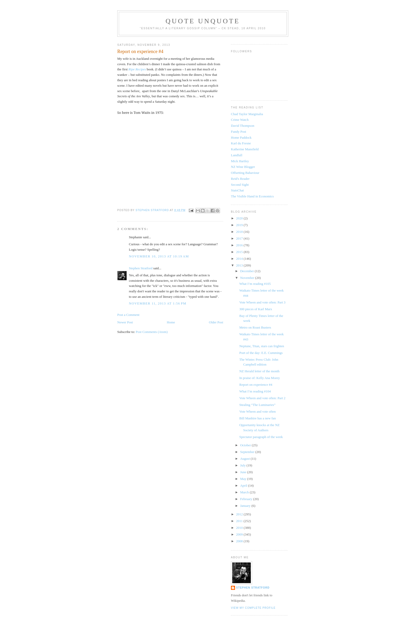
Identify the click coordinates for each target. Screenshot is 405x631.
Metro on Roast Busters (255, 327)
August (245, 459)
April (244, 485)
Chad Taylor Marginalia (247, 114)
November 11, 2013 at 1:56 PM (157, 303)
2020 (240, 218)
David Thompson (242, 126)
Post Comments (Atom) (152, 332)
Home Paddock (241, 137)
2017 (240, 238)
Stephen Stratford (140, 268)
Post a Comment (128, 315)
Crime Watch (239, 120)
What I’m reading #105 (255, 284)
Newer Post (125, 322)
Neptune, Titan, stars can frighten (261, 346)
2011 (240, 521)
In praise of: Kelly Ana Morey (259, 378)
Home (171, 322)
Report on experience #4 (255, 385)
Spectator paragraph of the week (261, 437)
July (243, 465)
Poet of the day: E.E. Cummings (261, 353)
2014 (240, 259)
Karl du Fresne (241, 143)
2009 (240, 534)
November (247, 278)
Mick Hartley (240, 161)
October (246, 445)
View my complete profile (253, 607)
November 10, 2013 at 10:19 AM (159, 256)
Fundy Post (238, 131)
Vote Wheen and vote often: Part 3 (262, 302)
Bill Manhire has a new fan (257, 418)
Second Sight (240, 185)
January (246, 506)
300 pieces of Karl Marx (255, 309)
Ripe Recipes (137, 69)
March (245, 492)
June (243, 472)
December (247, 271)
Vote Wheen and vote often (257, 411)
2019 (240, 225)
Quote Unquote (203, 21)
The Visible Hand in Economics (252, 196)
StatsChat (237, 190)
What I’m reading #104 (255, 391)
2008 (240, 541)
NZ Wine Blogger (243, 167)
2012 (240, 514)
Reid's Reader (240, 179)
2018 (240, 232)
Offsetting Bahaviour (245, 173)
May (243, 479)
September (247, 452)
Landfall (236, 155)
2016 (240, 245)
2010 (240, 528)
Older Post (216, 322)
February (246, 499)
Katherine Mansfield (245, 149)
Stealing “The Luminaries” (257, 405)
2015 (240, 252)
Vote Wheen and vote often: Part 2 (262, 398)
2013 (240, 265)
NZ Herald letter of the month (259, 371)
